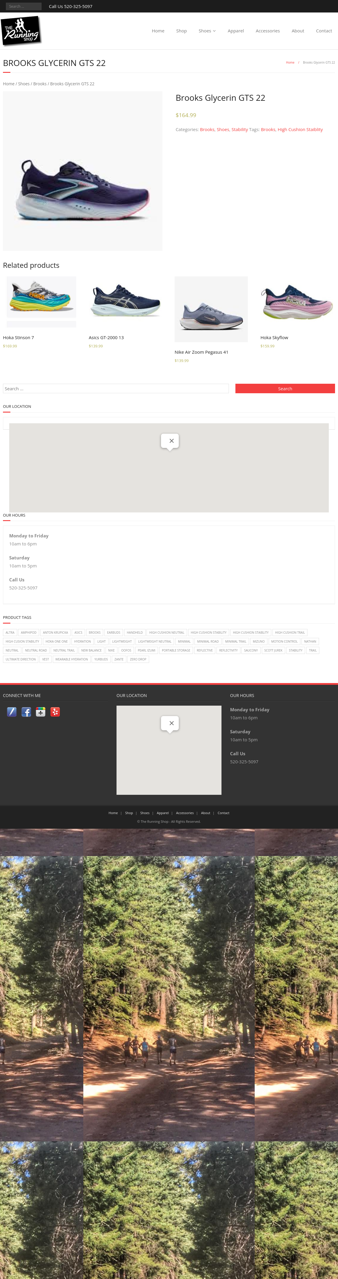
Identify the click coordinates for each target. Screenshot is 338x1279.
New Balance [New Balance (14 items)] (91, 650)
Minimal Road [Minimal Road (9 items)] (208, 641)
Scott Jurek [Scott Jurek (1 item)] (273, 650)
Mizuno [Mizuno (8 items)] (259, 641)
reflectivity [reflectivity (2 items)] (228, 650)
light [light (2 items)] (101, 641)
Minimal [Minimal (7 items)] (184, 641)
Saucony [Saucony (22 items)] (251, 650)
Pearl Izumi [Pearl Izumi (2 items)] (146, 650)
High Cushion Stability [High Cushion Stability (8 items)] (209, 632)
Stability (240, 129)
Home (158, 31)
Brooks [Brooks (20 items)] (95, 632)
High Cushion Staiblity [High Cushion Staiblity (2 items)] (251, 632)
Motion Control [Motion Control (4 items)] (284, 641)
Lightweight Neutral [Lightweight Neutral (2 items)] (154, 641)
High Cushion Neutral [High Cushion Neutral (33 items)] (166, 632)
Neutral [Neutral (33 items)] (12, 650)
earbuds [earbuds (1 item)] (113, 632)
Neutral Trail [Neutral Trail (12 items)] (64, 650)
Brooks (40, 83)
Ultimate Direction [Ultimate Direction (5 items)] (21, 659)
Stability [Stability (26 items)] (296, 650)
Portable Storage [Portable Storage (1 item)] (176, 650)
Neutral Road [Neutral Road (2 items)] (36, 650)
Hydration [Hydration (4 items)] (82, 641)
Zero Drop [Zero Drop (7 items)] (138, 659)
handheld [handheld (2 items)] (135, 632)
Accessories (268, 31)
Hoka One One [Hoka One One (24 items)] (57, 641)
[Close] (172, 441)
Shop (181, 31)
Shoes (205, 31)
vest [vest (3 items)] (45, 659)
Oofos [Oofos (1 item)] (126, 650)
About (298, 31)
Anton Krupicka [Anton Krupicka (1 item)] (55, 632)
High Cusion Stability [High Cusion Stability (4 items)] (22, 641)
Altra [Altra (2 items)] (10, 632)
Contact (324, 31)
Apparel (236, 31)
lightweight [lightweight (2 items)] (122, 641)
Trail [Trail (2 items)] (313, 650)
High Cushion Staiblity (300, 129)
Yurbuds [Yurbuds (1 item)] (101, 659)
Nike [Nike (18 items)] (111, 650)
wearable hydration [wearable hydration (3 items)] (71, 659)
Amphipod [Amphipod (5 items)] (28, 632)
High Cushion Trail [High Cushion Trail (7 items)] (290, 632)
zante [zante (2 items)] (119, 659)
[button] (170, 456)
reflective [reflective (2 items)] (205, 650)
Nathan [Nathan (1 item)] (310, 641)
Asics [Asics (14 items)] (78, 632)
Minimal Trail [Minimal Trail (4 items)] (235, 641)
